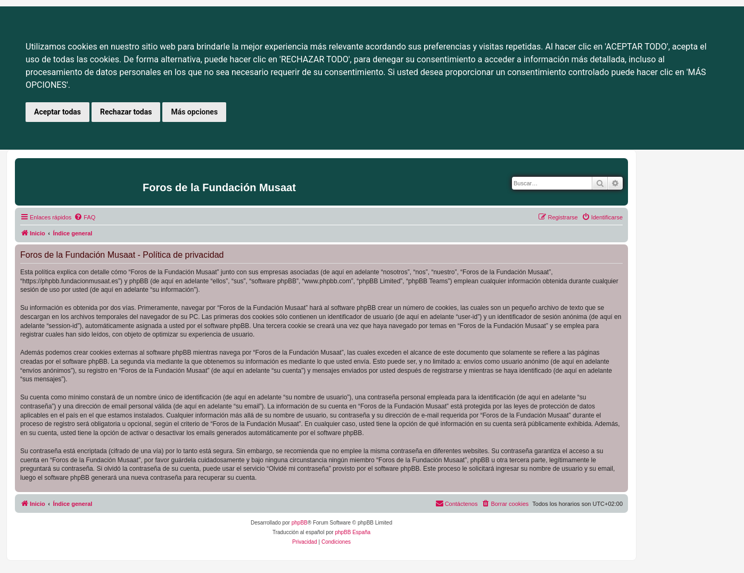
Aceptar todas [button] (57, 112)
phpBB (300, 523)
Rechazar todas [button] (126, 112)
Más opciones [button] (194, 112)
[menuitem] (84, 217)
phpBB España (352, 532)
